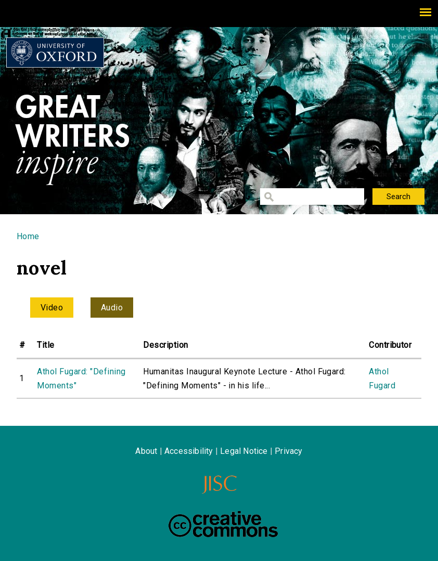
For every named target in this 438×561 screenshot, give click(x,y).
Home (28, 236)
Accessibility (188, 451)
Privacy (288, 451)
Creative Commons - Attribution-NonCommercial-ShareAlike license (223, 524)
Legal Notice (243, 451)
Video (52, 307)
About (146, 451)
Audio (112, 307)
